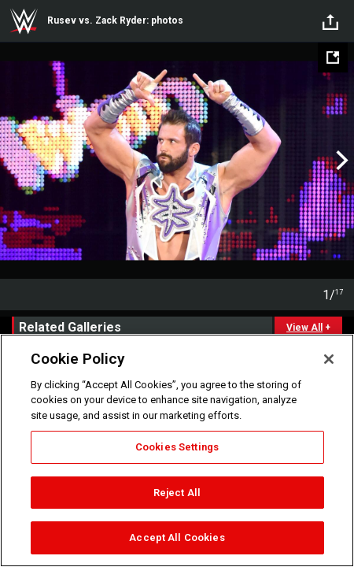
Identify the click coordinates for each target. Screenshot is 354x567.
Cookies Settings (177, 447)
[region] (177, 450)
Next (340, 160)
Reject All (177, 492)
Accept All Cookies (176, 537)
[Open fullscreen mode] (333, 57)
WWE (23, 21)
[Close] (329, 359)
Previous (14, 160)
